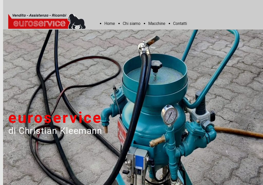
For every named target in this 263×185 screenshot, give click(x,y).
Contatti (180, 23)
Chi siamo (131, 23)
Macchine (156, 23)
